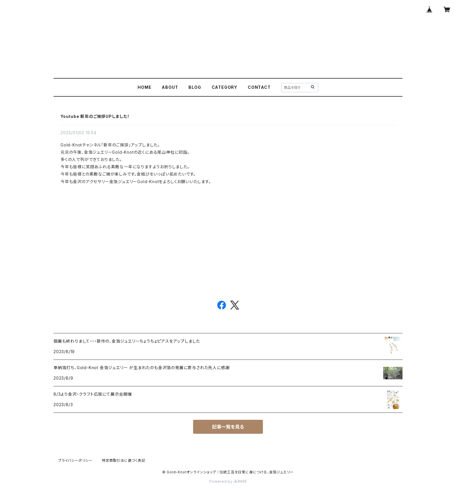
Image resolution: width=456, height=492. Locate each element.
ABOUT (170, 87)
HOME (144, 87)
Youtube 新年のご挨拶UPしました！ (95, 116)
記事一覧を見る (228, 427)
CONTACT (259, 87)
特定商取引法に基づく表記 (123, 460)
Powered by (228, 481)
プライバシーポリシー (75, 460)
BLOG (194, 87)
